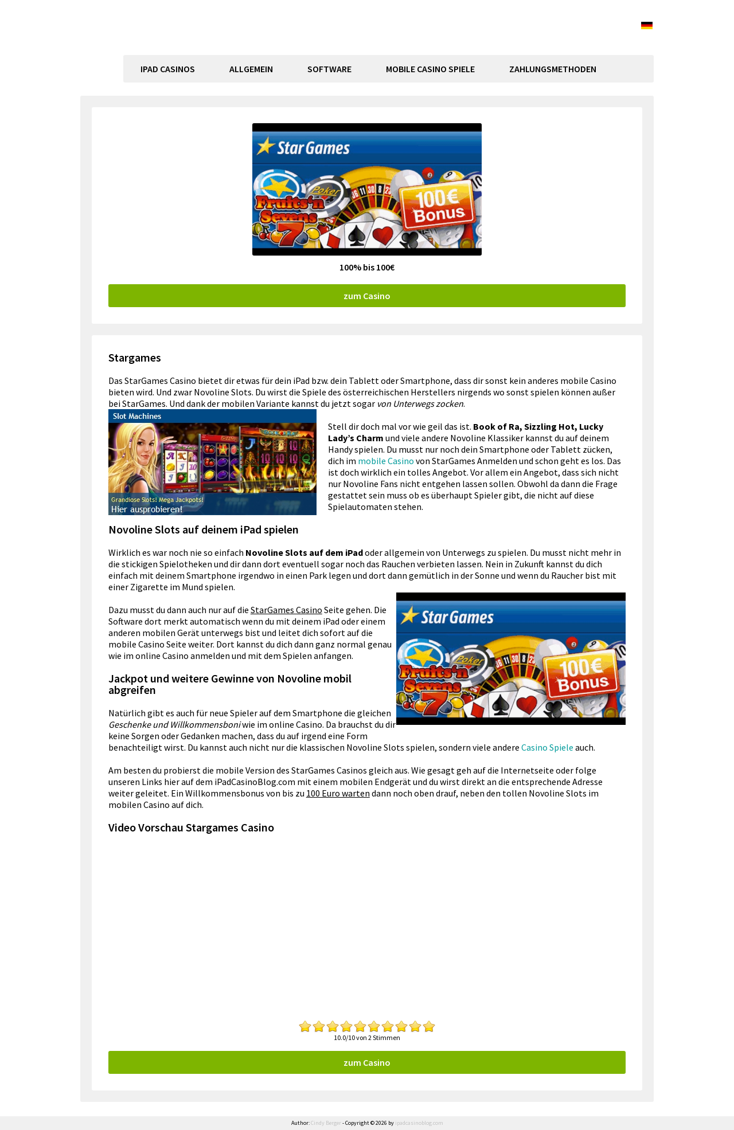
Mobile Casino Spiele (430, 68)
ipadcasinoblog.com (186, 49)
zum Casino (367, 295)
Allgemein (251, 68)
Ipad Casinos (167, 68)
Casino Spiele (547, 747)
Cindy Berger (326, 1123)
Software (329, 68)
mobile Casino (386, 460)
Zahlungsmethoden (552, 68)
